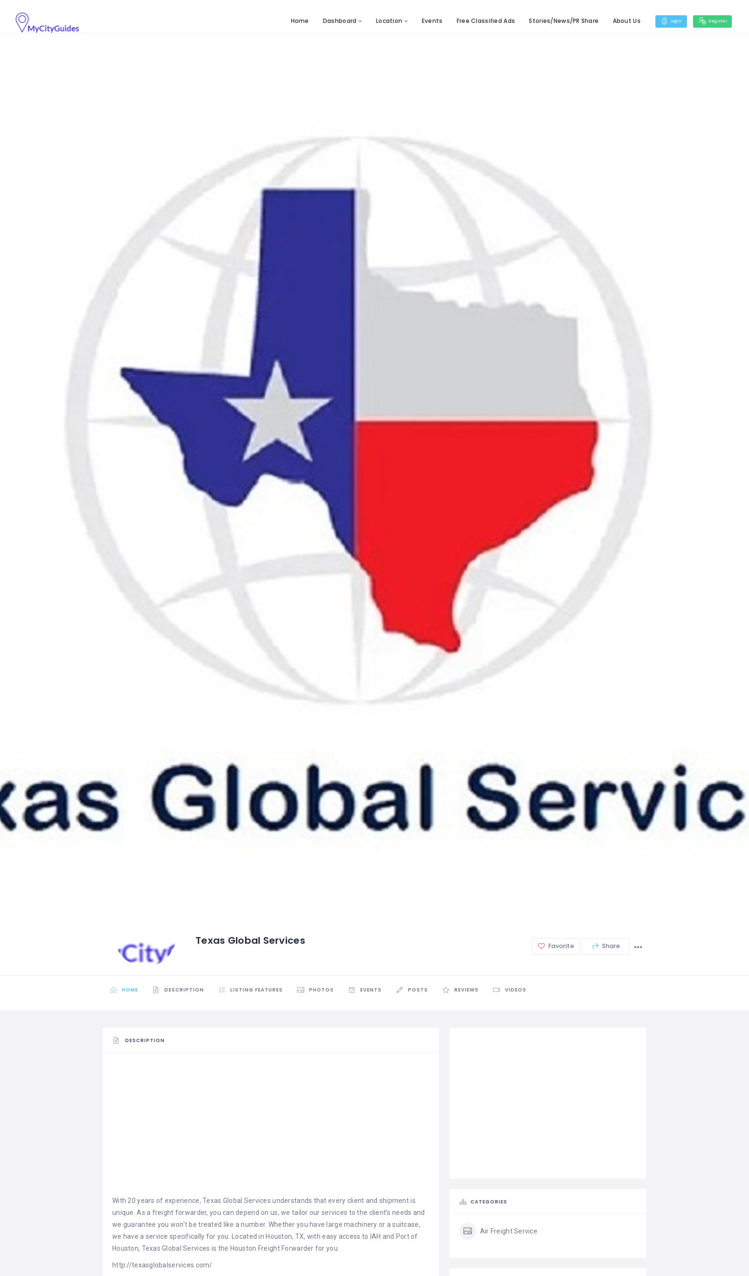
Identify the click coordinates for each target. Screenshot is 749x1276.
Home (285, 21)
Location (375, 21)
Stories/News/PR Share (549, 21)
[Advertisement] (270, 1128)
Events (417, 21)
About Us (612, 21)
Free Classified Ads (471, 21)
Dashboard (325, 21)
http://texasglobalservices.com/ (162, 1265)
